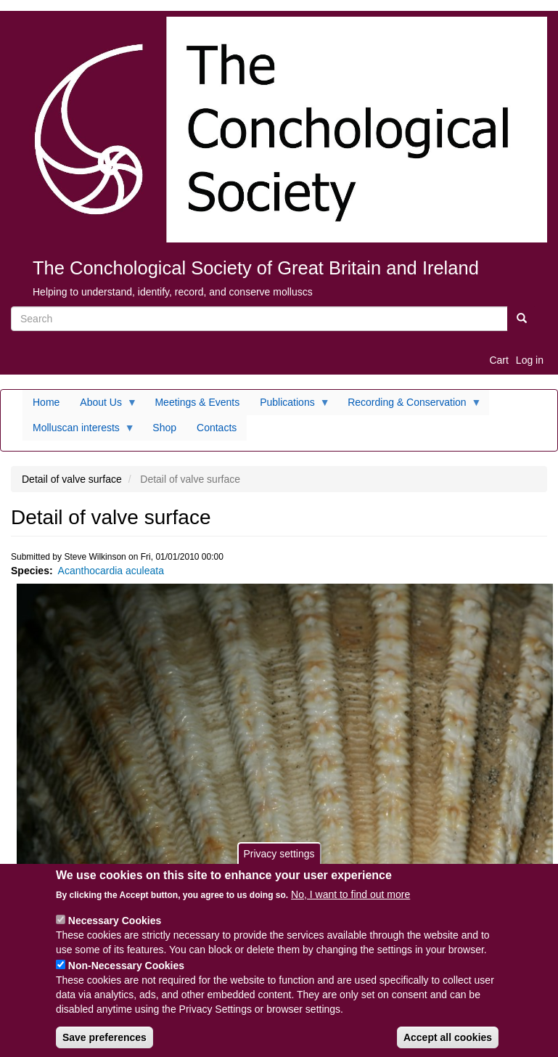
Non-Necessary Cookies (126, 976)
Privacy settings (278, 864)
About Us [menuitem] (103, 405)
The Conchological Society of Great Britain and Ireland (256, 268)
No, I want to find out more (350, 904)
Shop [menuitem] (164, 427)
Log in (529, 360)
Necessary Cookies (114, 930)
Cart (498, 360)
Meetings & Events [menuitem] (197, 402)
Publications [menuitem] (290, 405)
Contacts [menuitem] (217, 427)
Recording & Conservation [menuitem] (409, 405)
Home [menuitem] (46, 402)
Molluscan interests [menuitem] (78, 431)
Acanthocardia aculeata (111, 570)
